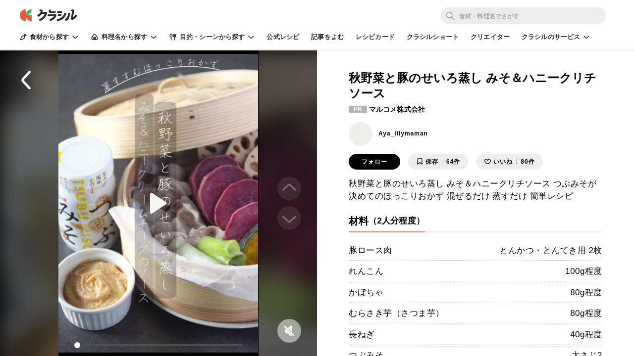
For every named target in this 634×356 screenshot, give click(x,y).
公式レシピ (282, 37)
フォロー (374, 161)
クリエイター (490, 37)
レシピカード (375, 37)
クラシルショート (433, 37)
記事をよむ (327, 37)
